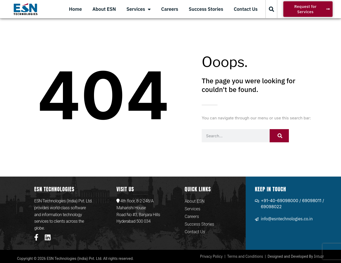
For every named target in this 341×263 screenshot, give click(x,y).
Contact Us (246, 9)
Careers (169, 9)
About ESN (104, 9)
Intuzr (319, 256)
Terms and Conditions (245, 256)
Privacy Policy (211, 256)
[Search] (279, 135)
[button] (271, 9)
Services (138, 9)
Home (75, 9)
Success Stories (206, 9)
